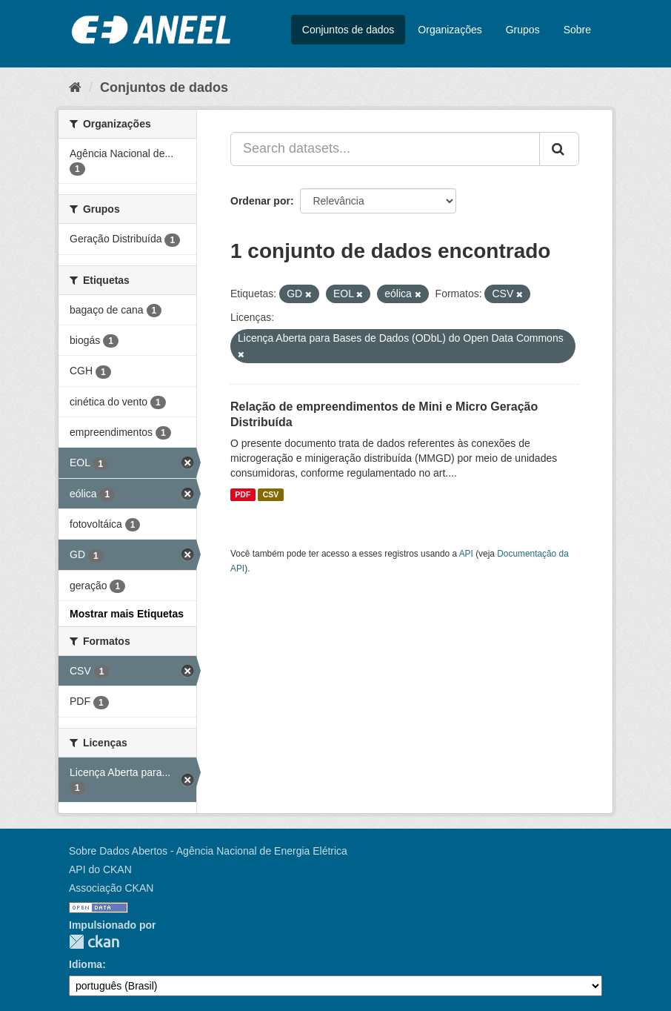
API (466, 553)
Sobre (577, 30)
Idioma (85, 964)
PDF (242, 494)
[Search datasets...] (385, 149)
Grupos (523, 30)
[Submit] (559, 149)
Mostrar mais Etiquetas (127, 614)
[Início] (75, 87)
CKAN (94, 941)
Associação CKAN (111, 888)
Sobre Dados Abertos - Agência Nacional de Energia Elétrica (208, 851)
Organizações (449, 30)
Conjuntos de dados (348, 30)
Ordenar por (260, 201)
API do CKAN (100, 869)
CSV (271, 494)
